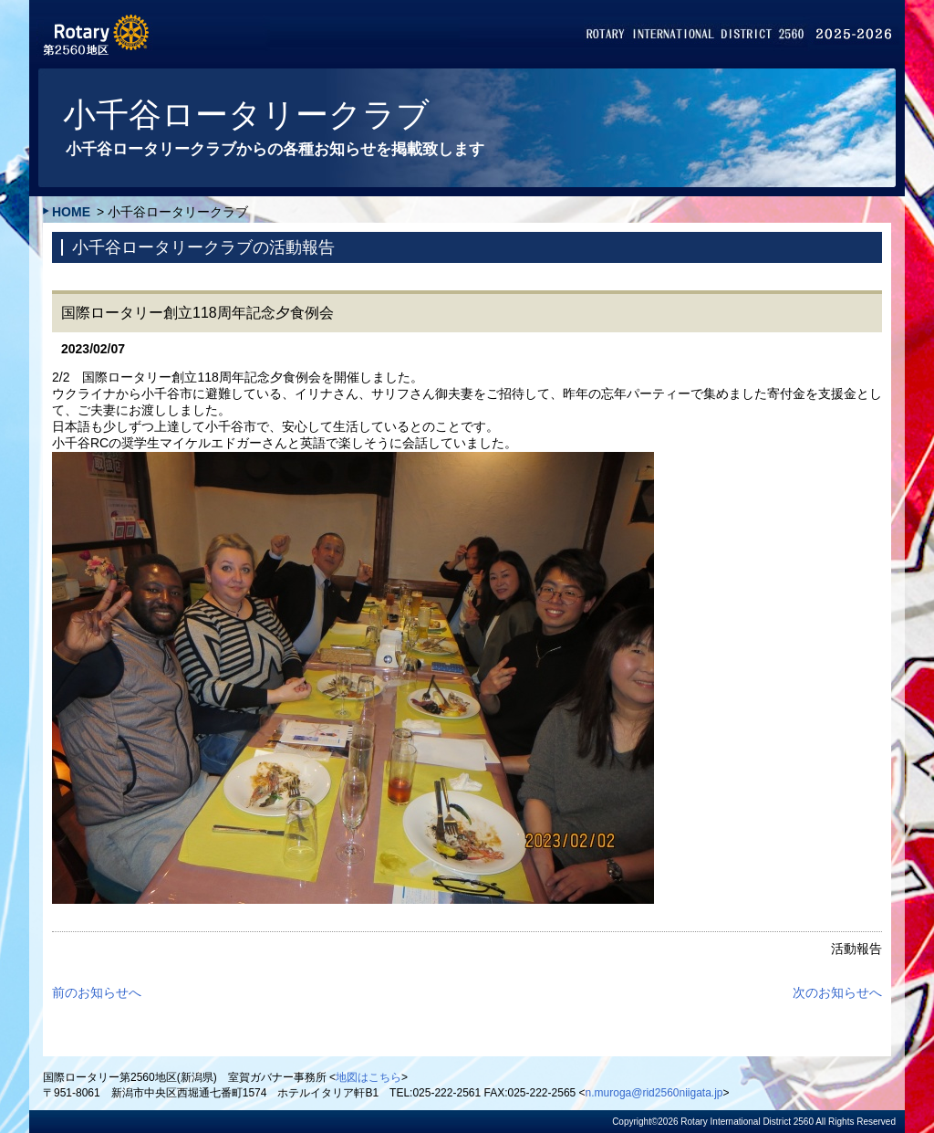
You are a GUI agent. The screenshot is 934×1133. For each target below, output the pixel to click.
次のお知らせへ (837, 992)
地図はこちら (368, 1077)
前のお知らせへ (96, 992)
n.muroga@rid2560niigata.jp (654, 1092)
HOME (71, 211)
